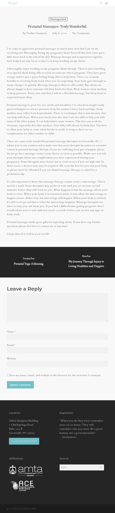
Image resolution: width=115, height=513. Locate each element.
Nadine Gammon (36, 33)
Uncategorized (58, 19)
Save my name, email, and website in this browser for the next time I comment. (55, 375)
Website (11, 358)
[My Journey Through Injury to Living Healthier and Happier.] (86, 262)
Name (11, 332)
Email (11, 345)
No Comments (81, 33)
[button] (106, 3)
